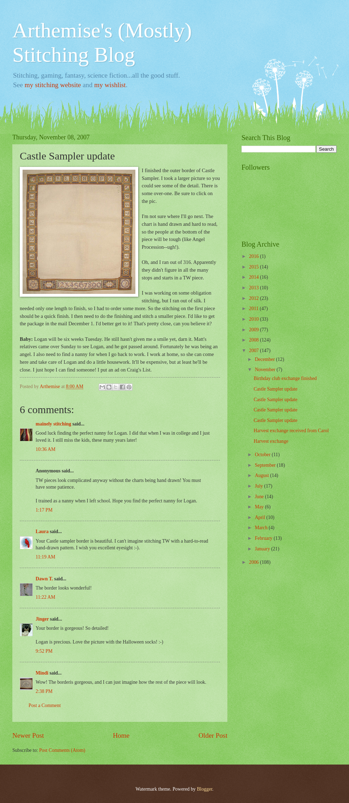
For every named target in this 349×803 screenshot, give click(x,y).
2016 (254, 256)
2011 (254, 308)
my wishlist (110, 85)
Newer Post (28, 735)
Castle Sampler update (275, 389)
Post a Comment (45, 705)
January (263, 548)
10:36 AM (45, 449)
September (266, 465)
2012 (254, 298)
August (262, 475)
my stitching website (53, 85)
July (259, 486)
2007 (254, 350)
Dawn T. (44, 578)
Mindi (42, 673)
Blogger (204, 789)
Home (121, 735)
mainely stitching (53, 424)
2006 (254, 562)
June (260, 496)
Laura (42, 531)
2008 (254, 340)
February (264, 538)
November (266, 369)
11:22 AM (45, 597)
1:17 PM (44, 510)
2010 (254, 319)
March (262, 527)
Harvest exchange (270, 441)
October (263, 454)
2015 (254, 267)
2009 (254, 329)
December (265, 359)
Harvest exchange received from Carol (291, 430)
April (261, 517)
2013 (254, 287)
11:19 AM (45, 557)
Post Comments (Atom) (62, 750)
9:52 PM (44, 651)
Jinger (42, 619)
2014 (254, 277)
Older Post (212, 735)
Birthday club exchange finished (285, 378)
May (260, 506)
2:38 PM (44, 691)
